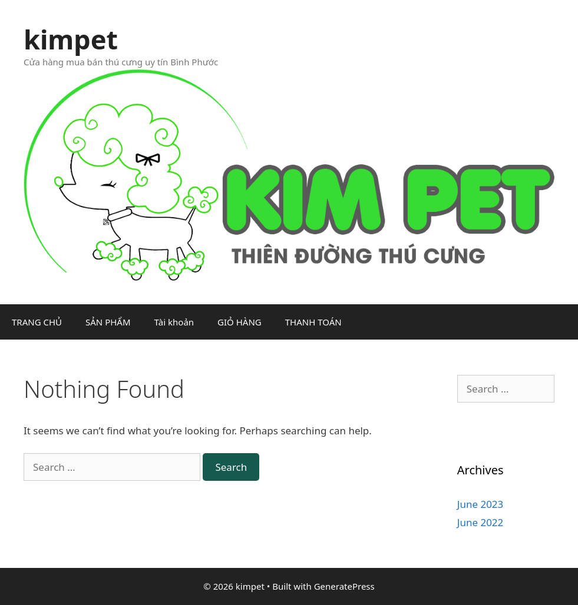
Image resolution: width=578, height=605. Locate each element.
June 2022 (480, 522)
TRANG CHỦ (37, 322)
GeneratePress (344, 586)
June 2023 (480, 504)
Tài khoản (174, 322)
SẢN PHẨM (108, 322)
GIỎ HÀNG (239, 322)
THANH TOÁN (313, 322)
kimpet (71, 39)
